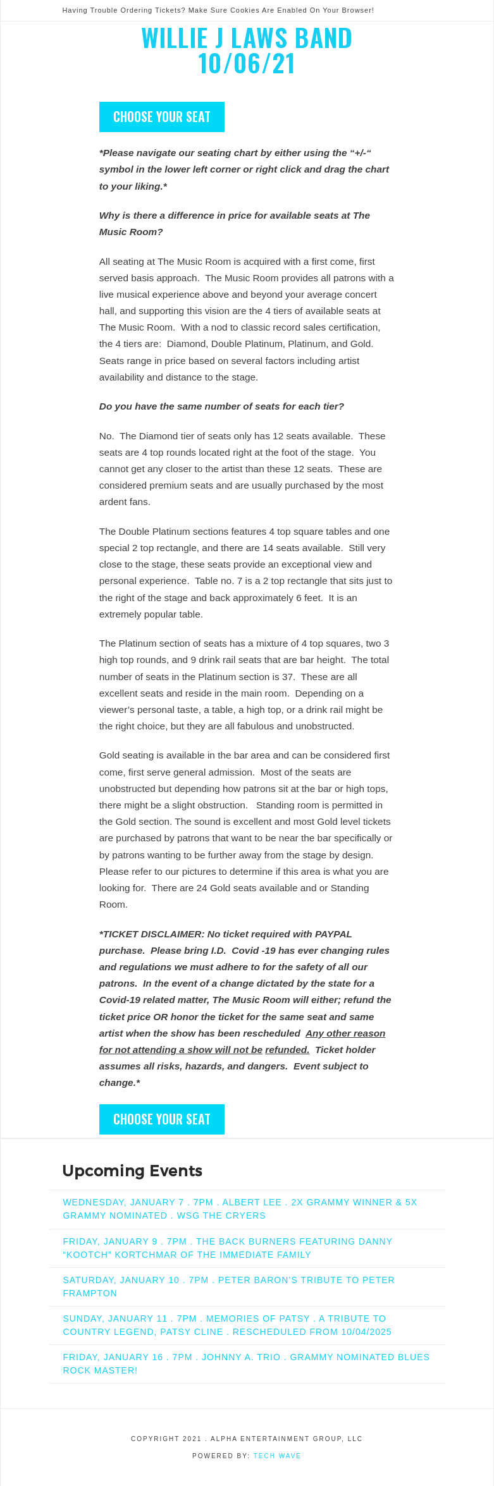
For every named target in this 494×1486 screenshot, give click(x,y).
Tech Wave (278, 1456)
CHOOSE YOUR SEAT (162, 116)
